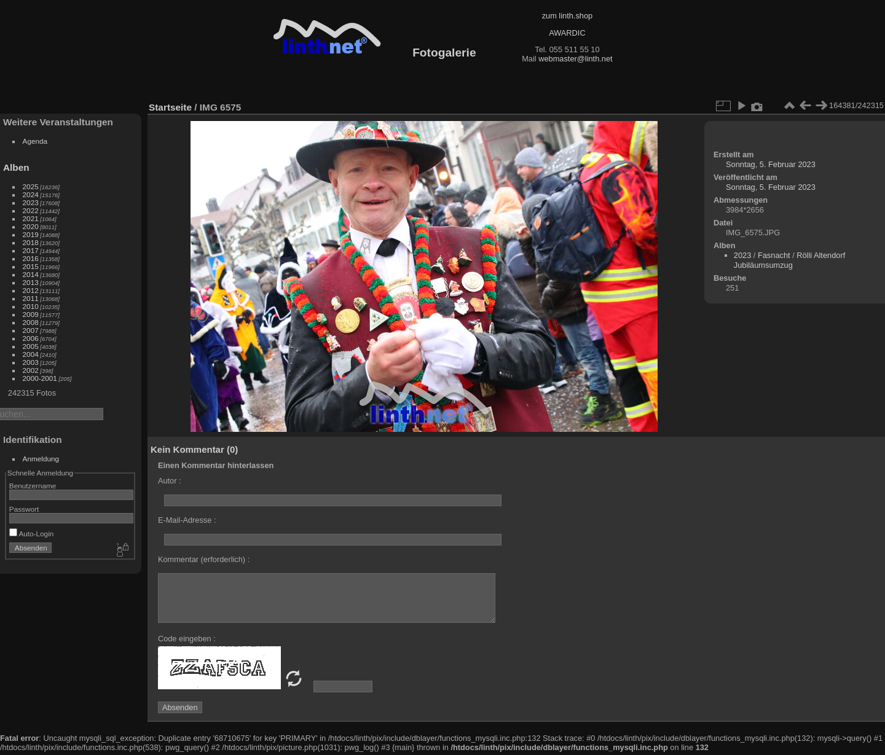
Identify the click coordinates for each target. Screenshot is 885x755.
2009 (31, 314)
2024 (31, 194)
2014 (31, 274)
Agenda (35, 141)
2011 (31, 298)
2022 (31, 210)
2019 (31, 234)
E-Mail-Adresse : (187, 520)
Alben (16, 167)
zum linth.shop (567, 15)
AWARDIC (567, 32)
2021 (31, 218)
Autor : (169, 480)
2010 (31, 306)
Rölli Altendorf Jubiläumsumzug (789, 260)
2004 (31, 354)
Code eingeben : (187, 638)
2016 (31, 258)
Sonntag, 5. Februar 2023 (771, 164)
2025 (31, 186)
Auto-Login (31, 534)
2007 (31, 330)
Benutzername (33, 486)
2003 (31, 362)
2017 (31, 250)
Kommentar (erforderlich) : (204, 559)
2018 (31, 242)
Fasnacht (774, 255)
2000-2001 (40, 378)
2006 (31, 338)
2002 (31, 370)
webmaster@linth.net (575, 58)
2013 (31, 282)
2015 (31, 266)
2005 (31, 346)
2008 (31, 322)
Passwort (24, 509)
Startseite (170, 107)
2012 (31, 290)
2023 (31, 202)
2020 (31, 226)
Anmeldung (41, 459)
